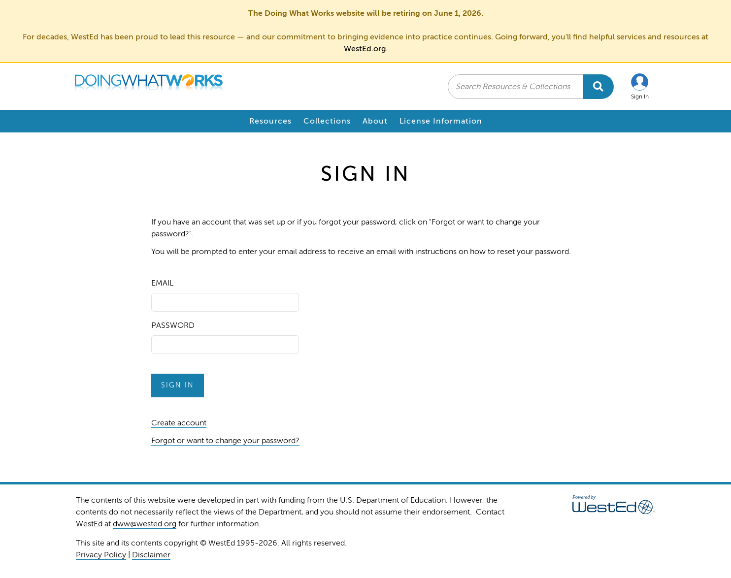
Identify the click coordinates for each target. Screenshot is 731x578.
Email (162, 283)
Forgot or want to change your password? (225, 440)
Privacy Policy (101, 554)
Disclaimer (151, 554)
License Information (440, 121)
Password (173, 325)
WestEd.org (365, 48)
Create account (178, 422)
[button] (640, 86)
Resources (270, 121)
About (375, 121)
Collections (327, 121)
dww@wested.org (144, 523)
